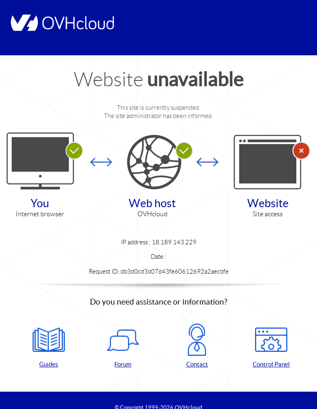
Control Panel (271, 346)
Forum (123, 346)
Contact (197, 346)
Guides (49, 346)
